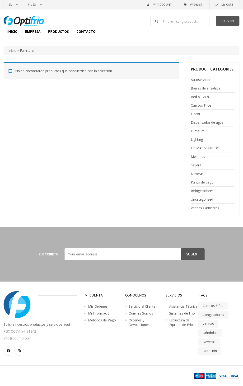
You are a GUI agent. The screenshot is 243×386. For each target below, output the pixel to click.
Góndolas (210, 332)
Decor (195, 114)
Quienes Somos (141, 313)
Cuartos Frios (201, 105)
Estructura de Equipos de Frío (181, 322)
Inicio (12, 31)
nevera (196, 165)
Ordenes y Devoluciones (139, 322)
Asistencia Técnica (183, 306)
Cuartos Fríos (213, 305)
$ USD (32, 5)
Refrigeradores (202, 190)
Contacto (86, 31)
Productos (58, 31)
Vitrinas (208, 323)
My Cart (223, 4)
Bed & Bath (200, 96)
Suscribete (48, 254)
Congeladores (213, 314)
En (10, 5)
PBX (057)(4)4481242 (20, 331)
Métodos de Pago (102, 320)
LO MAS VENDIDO (205, 148)
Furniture (198, 131)
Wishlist (193, 5)
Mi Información (100, 313)
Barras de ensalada (205, 88)
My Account (159, 5)
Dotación (210, 350)
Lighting (197, 139)
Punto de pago (202, 182)
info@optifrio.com (17, 338)
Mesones (198, 156)
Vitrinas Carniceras (205, 208)
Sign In (227, 21)
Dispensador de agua (207, 122)
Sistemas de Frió (182, 313)
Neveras (197, 173)
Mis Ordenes (97, 306)
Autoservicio (200, 79)
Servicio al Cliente (142, 306)
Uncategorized (202, 199)
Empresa (33, 31)
